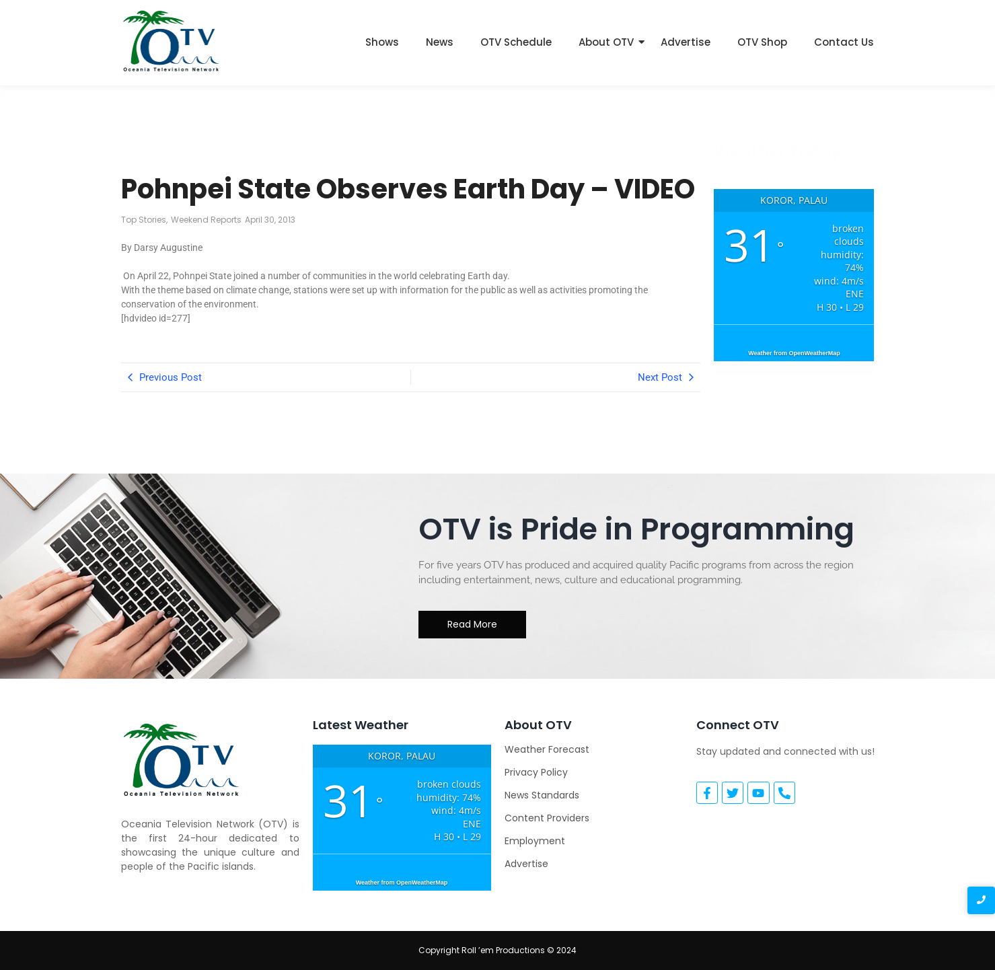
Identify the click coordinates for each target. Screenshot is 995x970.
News (439, 42)
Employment (535, 841)
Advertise (685, 42)
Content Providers (547, 818)
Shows (382, 42)
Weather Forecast (547, 749)
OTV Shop (762, 42)
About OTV (606, 42)
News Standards (542, 795)
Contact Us (844, 42)
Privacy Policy (536, 772)
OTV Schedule (516, 42)
